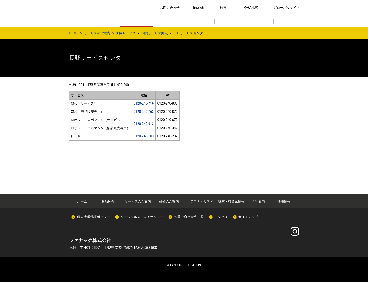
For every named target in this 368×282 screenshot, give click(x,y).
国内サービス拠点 (155, 33)
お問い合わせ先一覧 (189, 217)
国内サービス (126, 33)
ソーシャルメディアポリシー (142, 217)
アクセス (221, 217)
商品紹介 (108, 201)
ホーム (82, 201)
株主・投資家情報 (231, 201)
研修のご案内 (169, 201)
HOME (73, 33)
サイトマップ (248, 217)
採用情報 (284, 201)
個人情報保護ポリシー (93, 217)
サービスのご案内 (97, 33)
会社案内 (258, 201)
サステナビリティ (200, 201)
